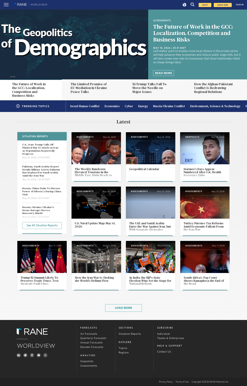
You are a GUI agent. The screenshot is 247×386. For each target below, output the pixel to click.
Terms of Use (182, 382)
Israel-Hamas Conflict (84, 106)
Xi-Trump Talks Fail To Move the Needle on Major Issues (149, 88)
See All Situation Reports (42, 225)
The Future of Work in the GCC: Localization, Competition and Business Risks (193, 33)
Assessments (88, 366)
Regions (124, 352)
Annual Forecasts (91, 342)
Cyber (129, 106)
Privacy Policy (166, 382)
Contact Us (164, 352)
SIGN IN (240, 5)
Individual (163, 334)
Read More (163, 73)
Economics (112, 106)
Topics (123, 348)
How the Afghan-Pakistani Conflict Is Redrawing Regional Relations (213, 88)
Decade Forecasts (91, 347)
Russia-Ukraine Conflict (169, 106)
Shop (205, 5)
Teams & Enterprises (170, 338)
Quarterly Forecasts (93, 338)
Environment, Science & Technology (215, 106)
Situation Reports (130, 334)
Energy (143, 106)
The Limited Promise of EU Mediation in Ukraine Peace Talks (88, 88)
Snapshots (86, 361)
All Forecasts (88, 334)
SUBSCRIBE (222, 5)
